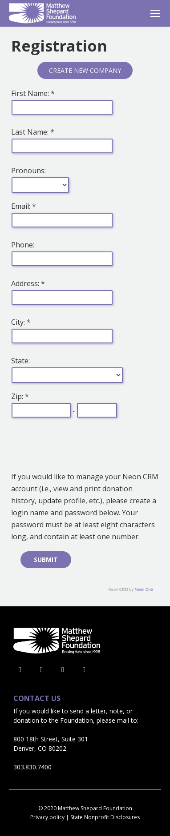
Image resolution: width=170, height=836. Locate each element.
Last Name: (30, 132)
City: (19, 322)
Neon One (144, 589)
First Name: (31, 93)
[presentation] (78, 446)
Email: (21, 206)
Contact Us (37, 698)
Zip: (18, 396)
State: (20, 361)
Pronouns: (28, 170)
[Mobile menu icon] (155, 13)
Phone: (22, 245)
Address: (26, 283)
